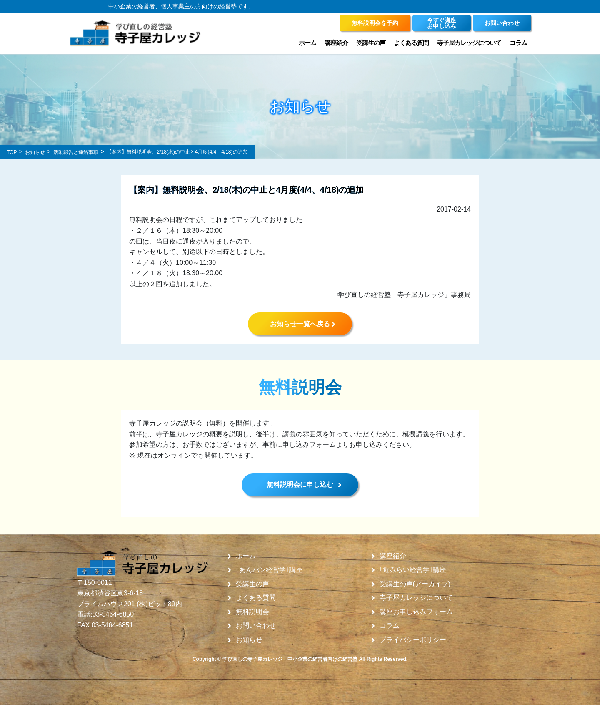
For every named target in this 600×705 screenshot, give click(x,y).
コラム (518, 42)
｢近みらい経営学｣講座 (413, 570)
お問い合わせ (256, 625)
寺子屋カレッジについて (469, 42)
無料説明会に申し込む (300, 484)
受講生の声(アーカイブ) (415, 584)
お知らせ (249, 640)
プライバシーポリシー (413, 640)
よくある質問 (411, 42)
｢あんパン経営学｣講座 (269, 570)
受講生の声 (370, 42)
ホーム (307, 42)
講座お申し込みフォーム (416, 612)
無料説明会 (252, 612)
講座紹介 (336, 42)
